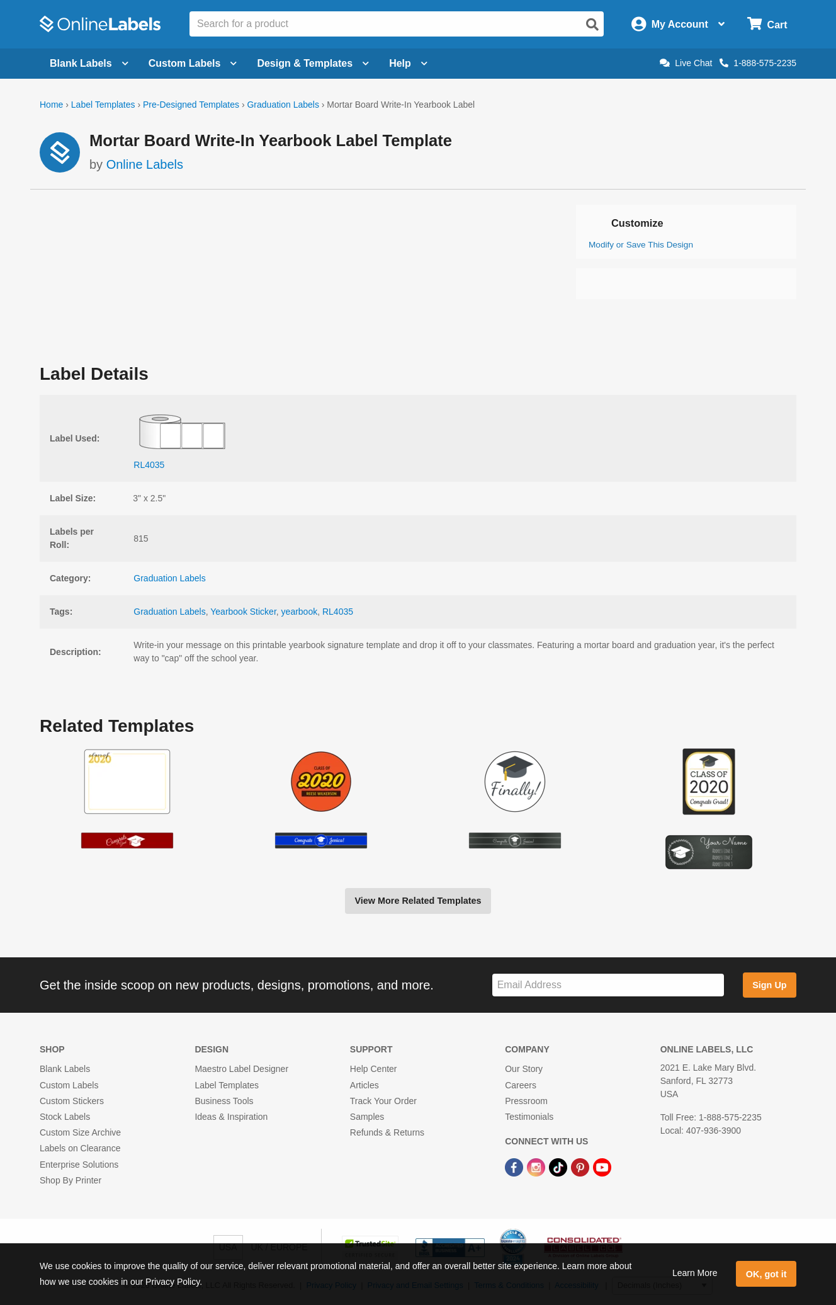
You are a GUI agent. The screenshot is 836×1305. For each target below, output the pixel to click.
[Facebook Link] (515, 1166)
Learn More (695, 1273)
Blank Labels (65, 1069)
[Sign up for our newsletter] (608, 985)
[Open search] (592, 24)
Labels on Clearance (80, 1148)
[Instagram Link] (537, 1166)
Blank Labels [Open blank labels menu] (89, 63)
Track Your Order (383, 1101)
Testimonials (529, 1117)
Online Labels (144, 164)
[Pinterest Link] (581, 1166)
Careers (520, 1085)
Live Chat (686, 63)
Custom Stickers (72, 1101)
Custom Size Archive (80, 1132)
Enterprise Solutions (79, 1165)
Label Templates (103, 105)
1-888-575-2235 (758, 63)
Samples (367, 1117)
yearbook (299, 612)
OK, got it (766, 1274)
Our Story (524, 1069)
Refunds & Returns (387, 1132)
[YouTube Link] (602, 1166)
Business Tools (224, 1101)
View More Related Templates (417, 901)
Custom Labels (69, 1085)
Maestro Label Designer (241, 1069)
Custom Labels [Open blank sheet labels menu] (193, 63)
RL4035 (337, 612)
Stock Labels (65, 1117)
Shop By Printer (70, 1180)
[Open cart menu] (767, 24)
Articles (364, 1085)
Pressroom (526, 1101)
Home (51, 105)
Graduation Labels (283, 105)
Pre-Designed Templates (191, 105)
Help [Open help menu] (408, 63)
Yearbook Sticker (243, 612)
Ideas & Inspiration (231, 1117)
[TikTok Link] (559, 1166)
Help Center (373, 1069)
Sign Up (769, 985)
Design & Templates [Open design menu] (313, 63)
